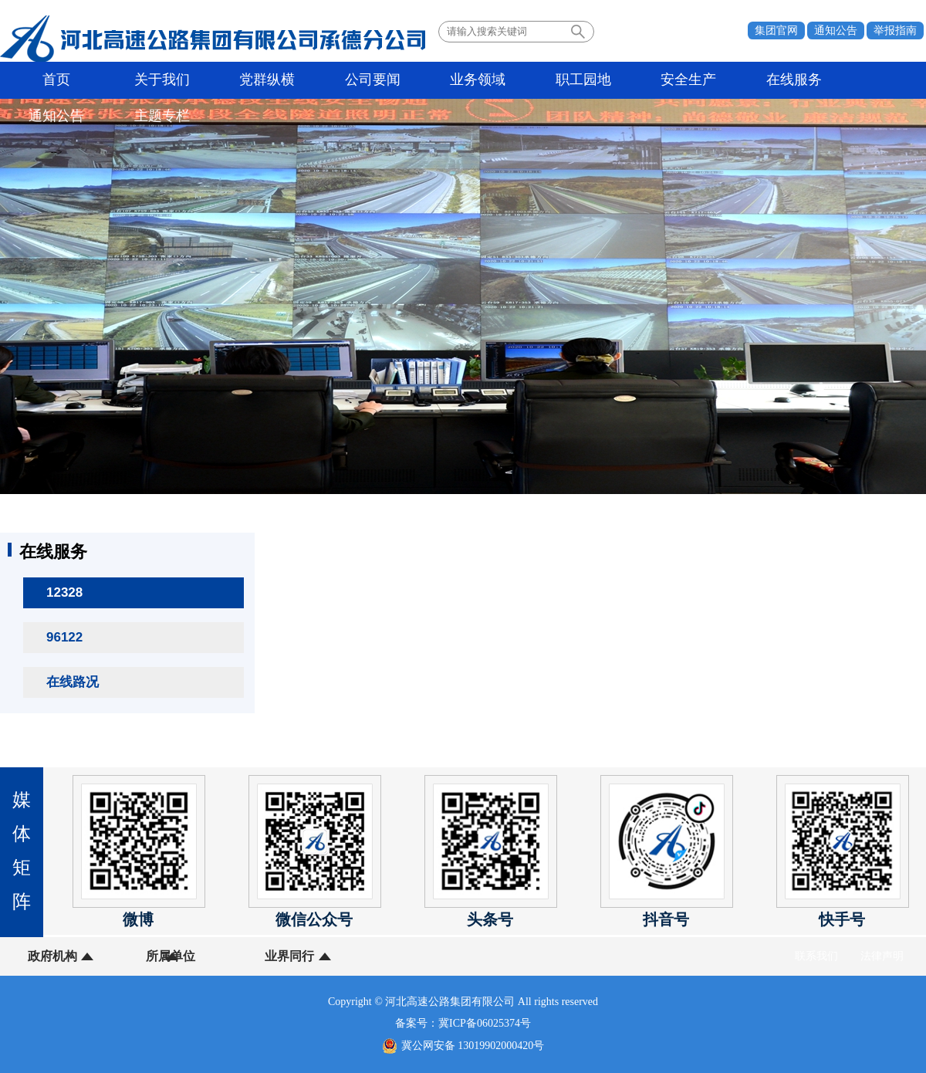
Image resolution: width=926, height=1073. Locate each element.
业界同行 (245, 956)
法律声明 (882, 956)
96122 (64, 637)
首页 (45, 80)
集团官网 (776, 30)
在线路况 (72, 682)
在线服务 (623, 80)
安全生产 (541, 80)
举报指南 (895, 30)
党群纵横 (210, 80)
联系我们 (816, 956)
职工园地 (458, 80)
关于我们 (128, 80)
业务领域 (376, 80)
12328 (64, 592)
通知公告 (835, 30)
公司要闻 (293, 80)
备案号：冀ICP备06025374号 (463, 1023)
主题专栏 (788, 80)
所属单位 (149, 956)
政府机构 (52, 956)
